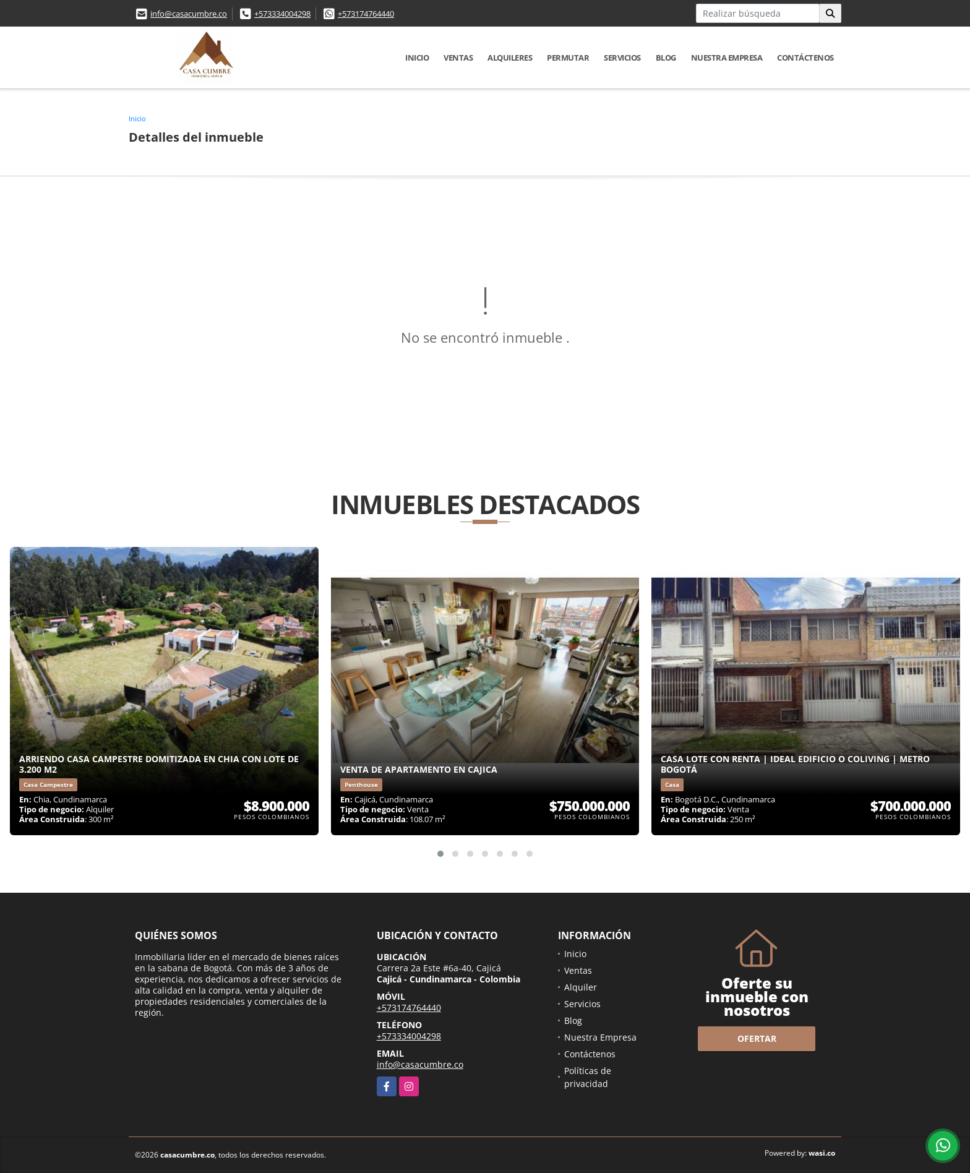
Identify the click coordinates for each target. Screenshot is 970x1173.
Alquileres (509, 57)
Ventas (458, 57)
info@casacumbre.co (188, 13)
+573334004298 (282, 13)
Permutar (568, 57)
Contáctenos (805, 57)
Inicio (417, 57)
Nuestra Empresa (727, 57)
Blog (666, 57)
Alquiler (580, 987)
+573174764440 (366, 13)
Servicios (622, 57)
